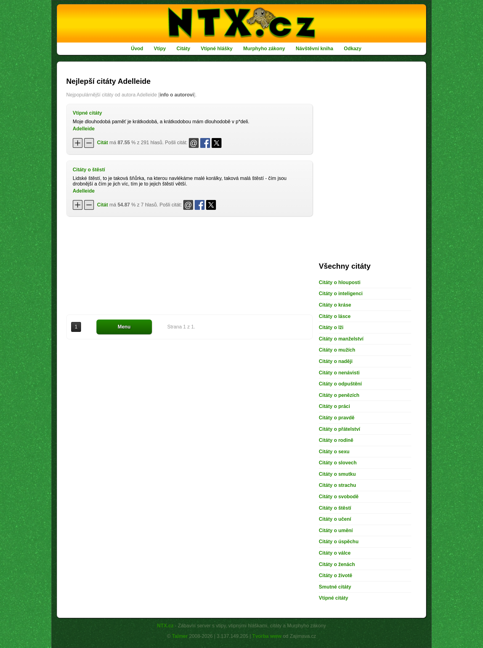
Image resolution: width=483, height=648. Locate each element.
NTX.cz (165, 625)
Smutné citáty (335, 586)
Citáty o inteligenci (341, 293)
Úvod (137, 48)
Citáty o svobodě (339, 496)
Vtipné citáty (87, 113)
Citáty (183, 48)
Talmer (180, 636)
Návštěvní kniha (314, 48)
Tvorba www (267, 636)
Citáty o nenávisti (339, 372)
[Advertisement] (189, 265)
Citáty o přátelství (339, 429)
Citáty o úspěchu (339, 541)
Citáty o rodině (336, 440)
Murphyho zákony (264, 48)
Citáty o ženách (337, 564)
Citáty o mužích (337, 350)
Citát (102, 142)
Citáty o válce (335, 553)
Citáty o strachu (337, 485)
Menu (124, 326)
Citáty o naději (335, 361)
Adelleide (84, 128)
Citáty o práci (334, 406)
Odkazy (352, 48)
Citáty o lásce (335, 316)
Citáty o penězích (339, 395)
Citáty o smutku (337, 474)
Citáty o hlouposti (339, 282)
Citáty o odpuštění (340, 383)
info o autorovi (177, 94)
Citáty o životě (335, 575)
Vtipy (160, 48)
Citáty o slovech (338, 462)
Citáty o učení (335, 519)
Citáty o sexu (334, 451)
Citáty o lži (331, 327)
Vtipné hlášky (217, 48)
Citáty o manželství (341, 338)
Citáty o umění (336, 530)
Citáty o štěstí (89, 169)
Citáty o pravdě (337, 417)
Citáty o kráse (335, 305)
